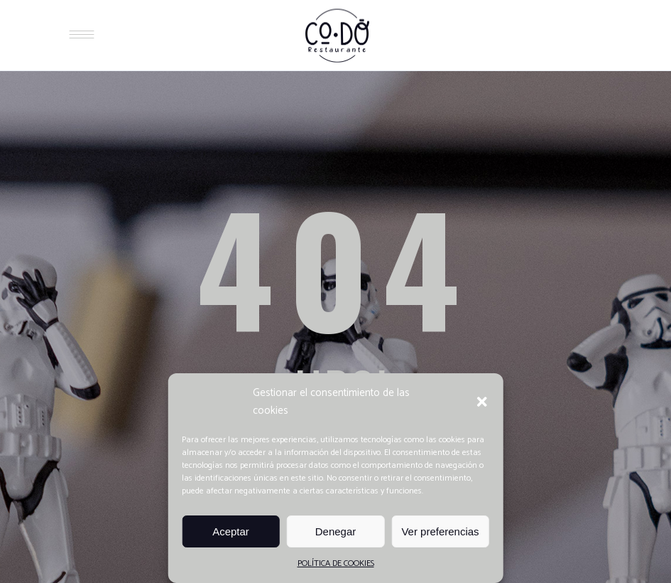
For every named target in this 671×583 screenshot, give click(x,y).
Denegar (335, 531)
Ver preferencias (440, 531)
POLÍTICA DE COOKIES (336, 563)
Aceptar (230, 531)
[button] (482, 402)
